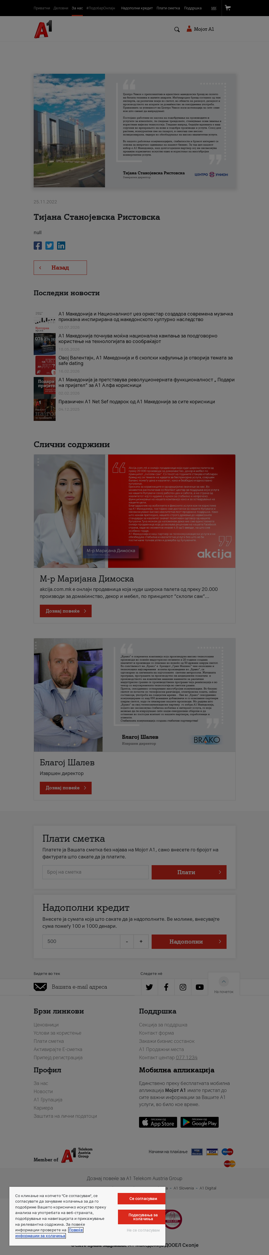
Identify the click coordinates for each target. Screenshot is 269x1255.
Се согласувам (143, 1198)
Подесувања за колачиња (143, 1217)
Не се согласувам (143, 1230)
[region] (87, 1216)
